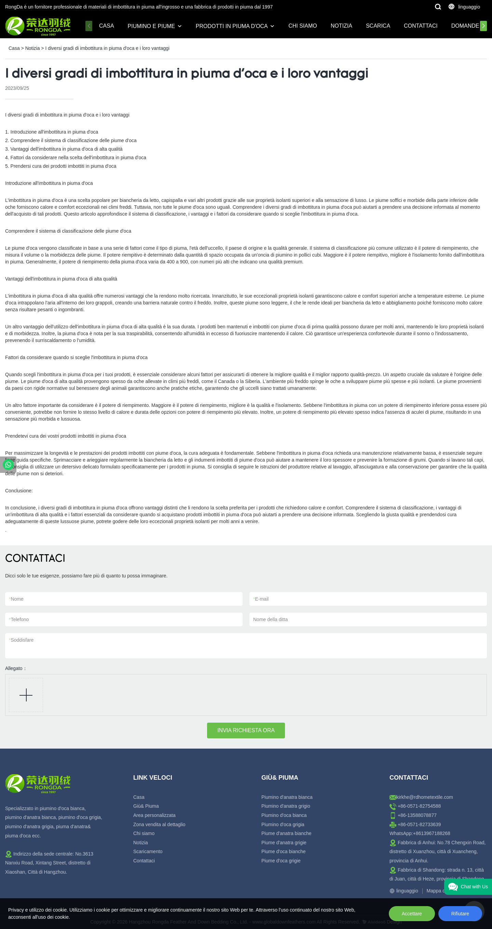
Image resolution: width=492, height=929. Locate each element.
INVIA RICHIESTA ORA (246, 730)
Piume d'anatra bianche (286, 833)
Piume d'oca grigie (281, 860)
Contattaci (421, 26)
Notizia (341, 26)
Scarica (378, 26)
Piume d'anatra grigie (283, 842)
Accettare (412, 913)
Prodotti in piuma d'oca (232, 26)
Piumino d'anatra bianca (287, 797)
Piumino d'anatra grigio (285, 806)
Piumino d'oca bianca (284, 815)
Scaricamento (148, 851)
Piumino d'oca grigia (282, 824)
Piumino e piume (151, 26)
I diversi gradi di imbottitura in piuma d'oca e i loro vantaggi (107, 48)
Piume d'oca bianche (283, 851)
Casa (106, 26)
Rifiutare (460, 913)
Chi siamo (302, 26)
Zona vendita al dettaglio (159, 824)
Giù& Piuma (146, 806)
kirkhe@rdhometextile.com (424, 797)
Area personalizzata (154, 815)
